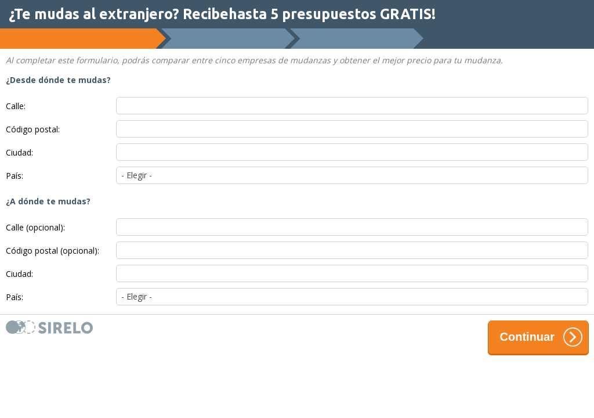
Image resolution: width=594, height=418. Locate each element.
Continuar (541, 337)
